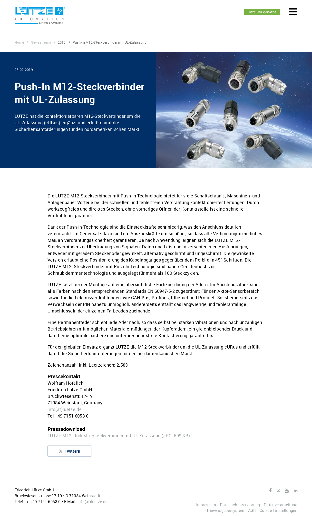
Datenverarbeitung (280, 504)
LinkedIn (295, 490)
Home (21, 42)
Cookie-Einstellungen (278, 510)
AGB (252, 510)
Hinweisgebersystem (225, 510)
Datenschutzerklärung (240, 504)
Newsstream (43, 42)
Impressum (206, 504)
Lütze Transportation (262, 12)
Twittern (69, 452)
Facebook (270, 490)
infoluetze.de (65, 409)
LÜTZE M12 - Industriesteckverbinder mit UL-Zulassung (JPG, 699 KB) (119, 435)
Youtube (287, 490)
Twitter (278, 490)
